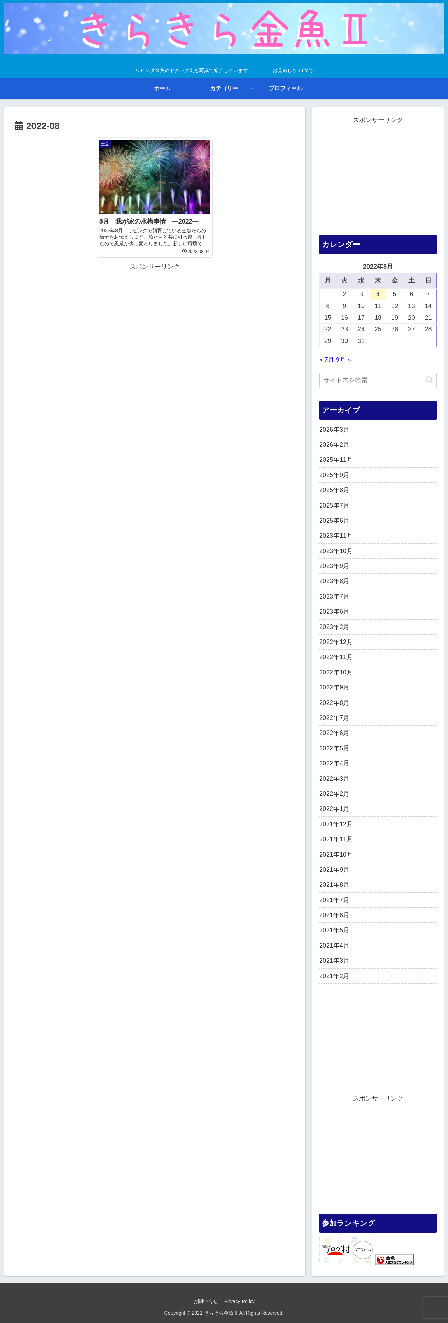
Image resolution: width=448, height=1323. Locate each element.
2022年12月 (336, 641)
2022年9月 (334, 687)
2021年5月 (334, 930)
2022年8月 (334, 702)
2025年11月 (336, 459)
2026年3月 (334, 429)
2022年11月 (336, 656)
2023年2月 (334, 626)
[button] (429, 380)
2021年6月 (334, 915)
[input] (378, 380)
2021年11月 (336, 839)
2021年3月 (334, 960)
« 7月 (326, 359)
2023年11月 (336, 535)
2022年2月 (334, 793)
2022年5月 (334, 748)
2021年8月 (334, 884)
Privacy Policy (240, 1301)
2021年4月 (334, 945)
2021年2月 (334, 975)
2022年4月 (334, 763)
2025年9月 (334, 475)
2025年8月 (334, 490)
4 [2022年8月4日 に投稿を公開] (378, 294)
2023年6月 (334, 611)
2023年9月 (334, 566)
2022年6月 (334, 732)
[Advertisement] (155, 314)
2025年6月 (334, 520)
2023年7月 (334, 596)
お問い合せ (205, 1301)
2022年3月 (334, 778)
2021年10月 (336, 854)
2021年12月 (336, 824)
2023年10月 (336, 550)
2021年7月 (334, 900)
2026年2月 (334, 444)
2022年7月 (334, 717)
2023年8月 (334, 581)
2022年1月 (334, 808)
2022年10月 (336, 672)
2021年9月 (334, 869)
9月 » (343, 359)
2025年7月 (334, 505)
